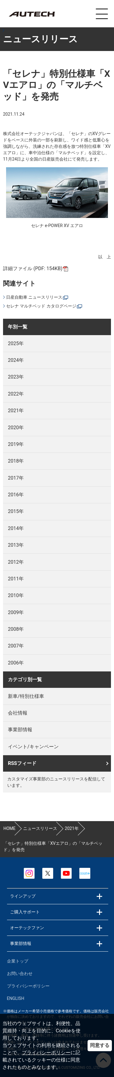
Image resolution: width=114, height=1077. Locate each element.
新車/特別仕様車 (26, 696)
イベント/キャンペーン (33, 746)
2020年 (16, 427)
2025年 (16, 343)
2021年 (16, 410)
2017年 (16, 478)
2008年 (16, 629)
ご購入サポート (25, 911)
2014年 (16, 528)
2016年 (16, 495)
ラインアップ (23, 896)
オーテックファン (27, 927)
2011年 (16, 579)
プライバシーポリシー (46, 1052)
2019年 (16, 444)
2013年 (16, 545)
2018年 (16, 461)
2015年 (16, 511)
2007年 (16, 646)
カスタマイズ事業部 (31, 14)
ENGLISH (15, 998)
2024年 (16, 360)
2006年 (16, 663)
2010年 (16, 595)
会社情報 (17, 713)
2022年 (16, 394)
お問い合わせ (20, 973)
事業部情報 (20, 729)
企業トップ (17, 961)
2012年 (16, 562)
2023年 (16, 377)
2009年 (16, 612)
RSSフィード (22, 763)
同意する (99, 1045)
